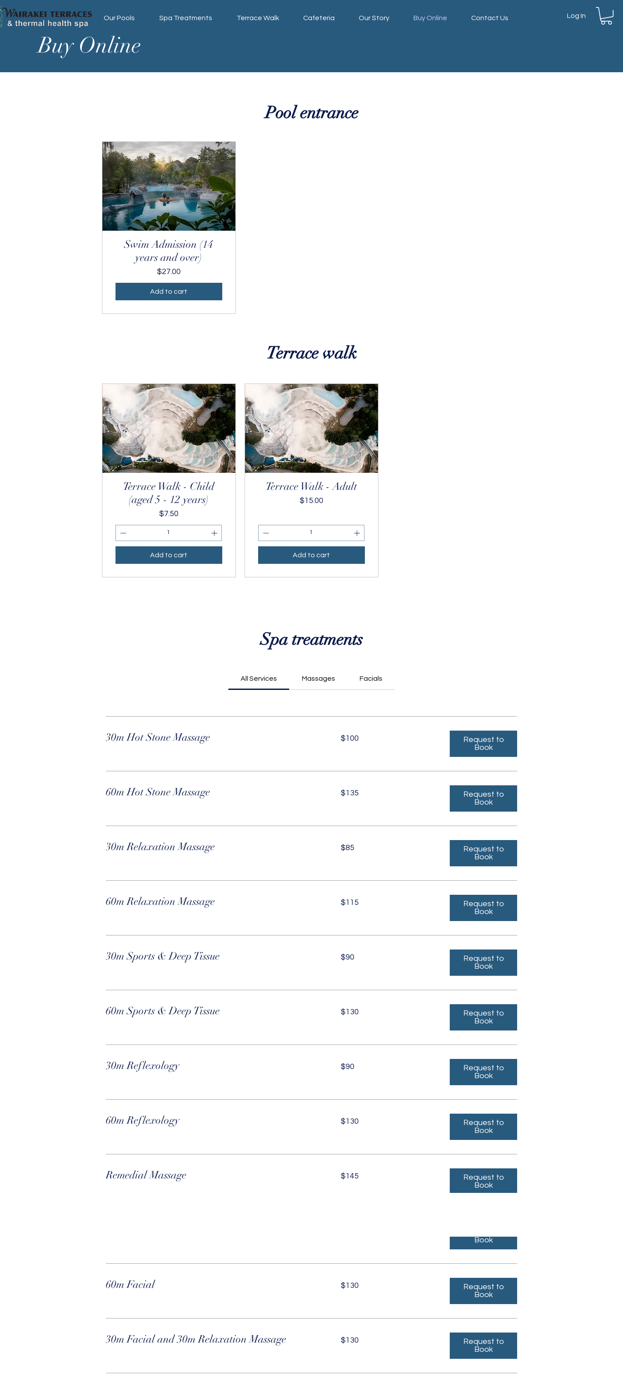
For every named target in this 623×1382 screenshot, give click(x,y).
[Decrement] (122, 533)
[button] (606, 16)
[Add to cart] (169, 291)
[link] (259, 678)
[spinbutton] (169, 533)
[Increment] (215, 533)
